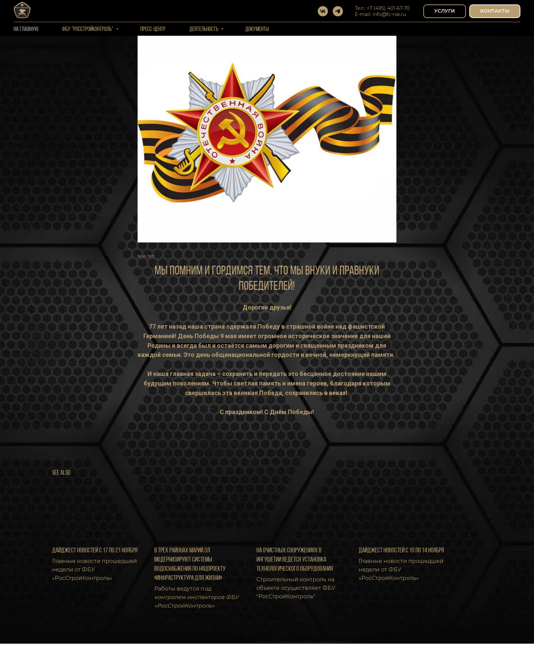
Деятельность (204, 29)
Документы (257, 29)
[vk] (323, 11)
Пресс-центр (153, 29)
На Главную (26, 29)
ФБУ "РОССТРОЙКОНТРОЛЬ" (88, 29)
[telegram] (338, 11)
